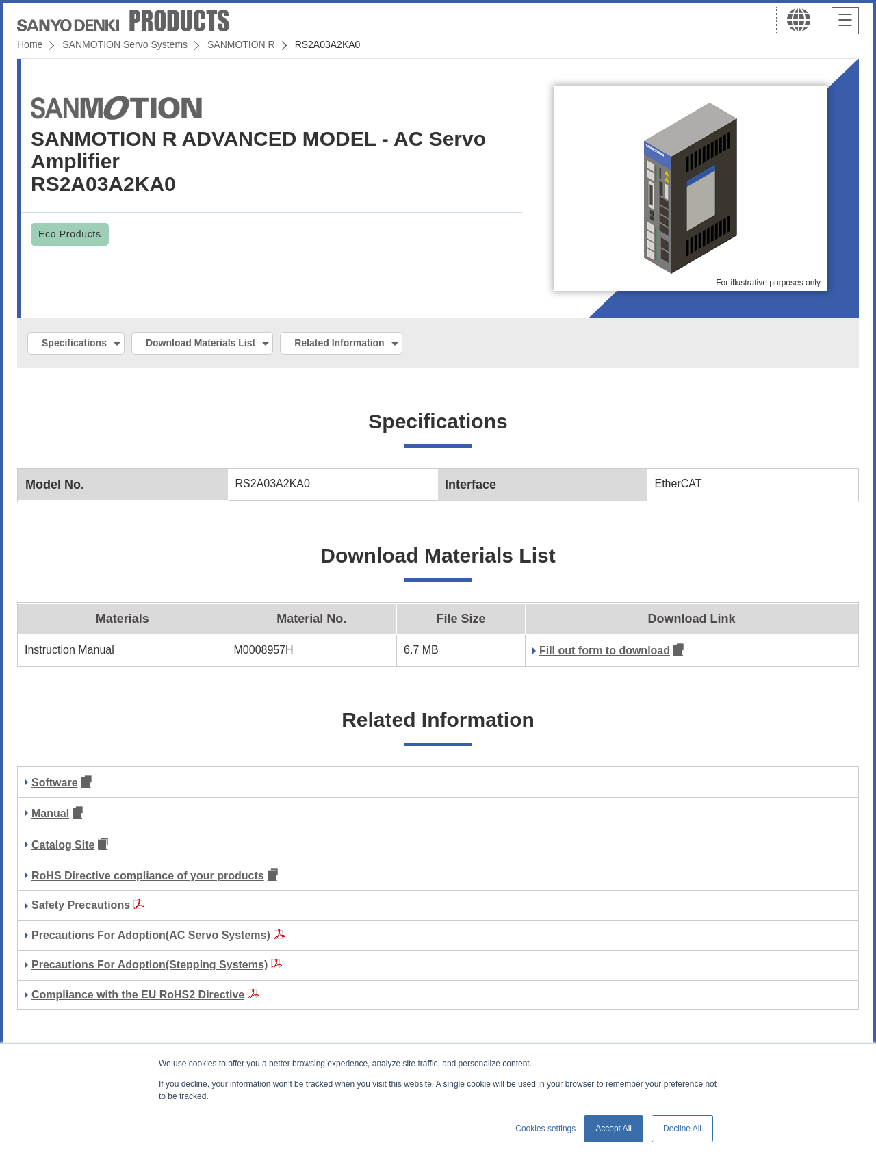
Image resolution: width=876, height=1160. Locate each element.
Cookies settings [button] (545, 1128)
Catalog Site (62, 845)
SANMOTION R (241, 44)
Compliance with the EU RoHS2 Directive (137, 995)
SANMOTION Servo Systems (125, 44)
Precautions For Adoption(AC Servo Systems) (150, 935)
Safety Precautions (80, 905)
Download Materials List (200, 342)
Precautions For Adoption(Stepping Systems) (149, 964)
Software (54, 782)
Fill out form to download (604, 650)
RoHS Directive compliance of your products (147, 875)
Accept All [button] (613, 1128)
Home (29, 44)
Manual (50, 813)
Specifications (74, 342)
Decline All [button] (682, 1128)
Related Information (339, 342)
